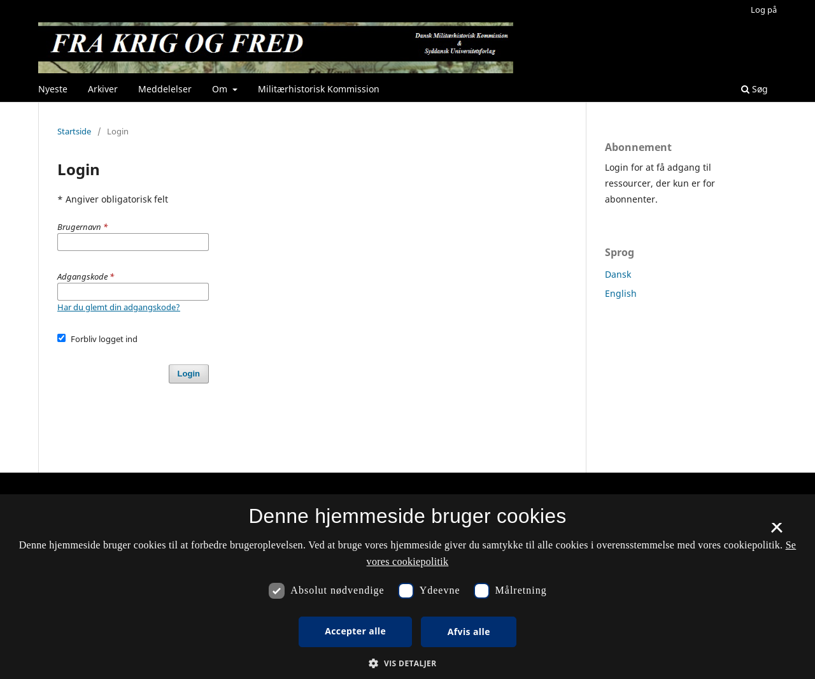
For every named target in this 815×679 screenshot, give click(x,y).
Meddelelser (165, 89)
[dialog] (407, 586)
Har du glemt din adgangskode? (118, 307)
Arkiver (103, 89)
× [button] (776, 532)
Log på (764, 9)
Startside (74, 131)
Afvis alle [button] (469, 631)
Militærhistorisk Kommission (318, 89)
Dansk (618, 274)
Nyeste (52, 89)
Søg (754, 89)
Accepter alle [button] (355, 631)
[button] (407, 663)
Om (221, 89)
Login (189, 373)
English (621, 293)
